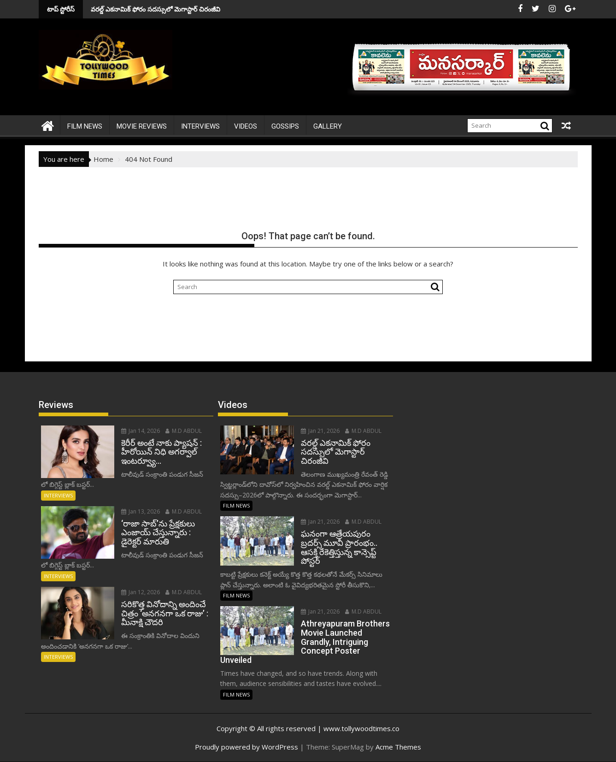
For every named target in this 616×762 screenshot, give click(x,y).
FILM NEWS (84, 126)
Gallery (327, 126)
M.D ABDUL (183, 431)
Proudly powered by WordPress (246, 746)
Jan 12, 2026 (140, 592)
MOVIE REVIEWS (142, 126)
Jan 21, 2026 (320, 431)
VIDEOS (245, 126)
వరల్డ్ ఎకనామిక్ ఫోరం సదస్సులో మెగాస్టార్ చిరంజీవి (105, 9)
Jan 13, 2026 (140, 511)
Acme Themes (398, 746)
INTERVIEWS (200, 126)
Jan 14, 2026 (140, 431)
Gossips (285, 126)
